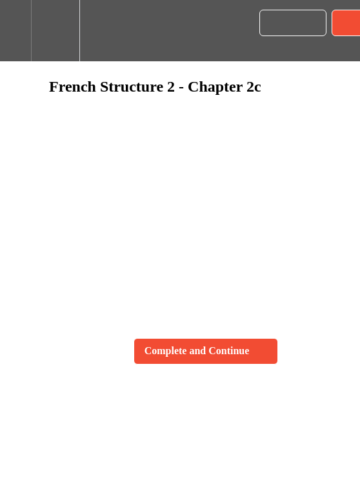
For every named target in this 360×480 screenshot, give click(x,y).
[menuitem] (55, 30)
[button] (15, 30)
